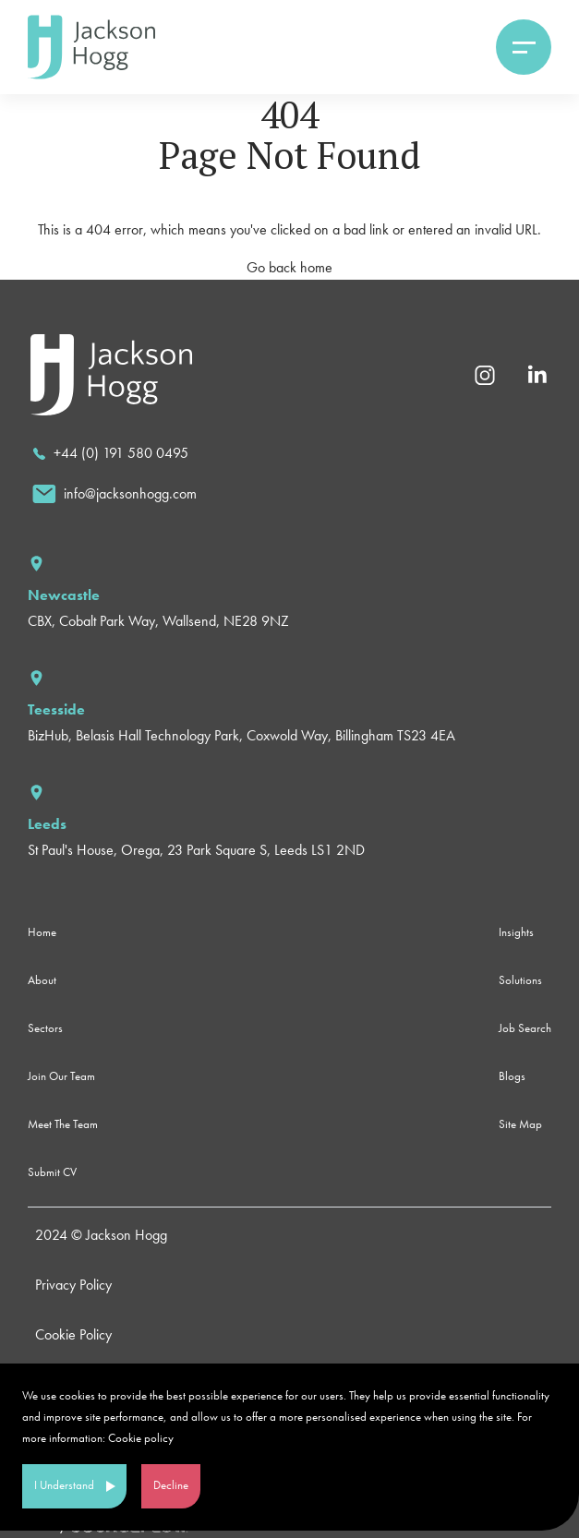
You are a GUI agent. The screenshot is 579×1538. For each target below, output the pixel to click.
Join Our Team (61, 1076)
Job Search (525, 1028)
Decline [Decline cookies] (170, 1485)
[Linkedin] (537, 373)
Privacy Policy (73, 1284)
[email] (114, 494)
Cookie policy (141, 1438)
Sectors (45, 1028)
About (42, 980)
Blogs (512, 1076)
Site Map (520, 1124)
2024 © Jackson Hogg (101, 1234)
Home (42, 932)
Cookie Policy (73, 1334)
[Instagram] (485, 373)
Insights (516, 932)
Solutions (520, 980)
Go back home (289, 267)
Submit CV (52, 1172)
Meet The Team (63, 1124)
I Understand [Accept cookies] (64, 1485)
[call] (110, 453)
